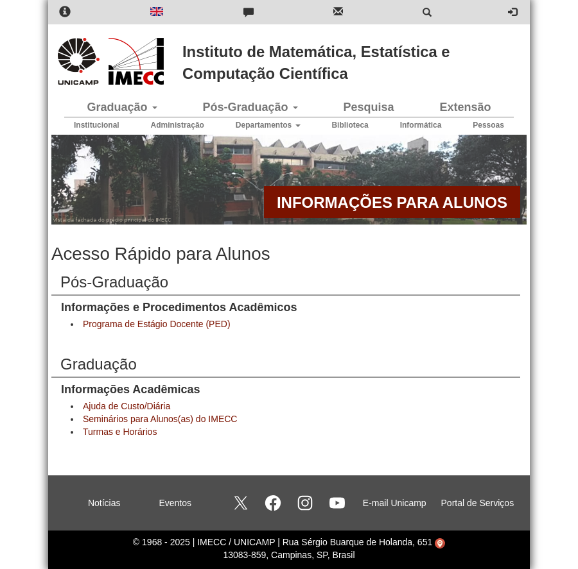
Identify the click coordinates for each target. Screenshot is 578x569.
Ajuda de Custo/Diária (126, 406)
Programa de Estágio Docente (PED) (157, 324)
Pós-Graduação (249, 107)
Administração (177, 125)
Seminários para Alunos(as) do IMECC (160, 419)
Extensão (465, 107)
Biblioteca (349, 125)
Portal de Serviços (477, 503)
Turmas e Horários (120, 432)
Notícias (104, 503)
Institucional (96, 125)
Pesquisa (368, 107)
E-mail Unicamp (394, 503)
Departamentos (268, 125)
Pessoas (488, 125)
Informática (421, 125)
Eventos (175, 503)
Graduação (122, 107)
